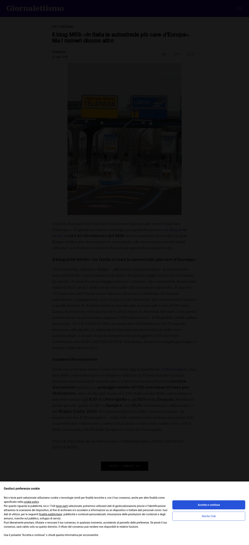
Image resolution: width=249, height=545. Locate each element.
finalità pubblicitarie (50, 514)
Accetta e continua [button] (209, 504)
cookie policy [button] (31, 501)
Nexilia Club (209, 516)
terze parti (62, 505)
